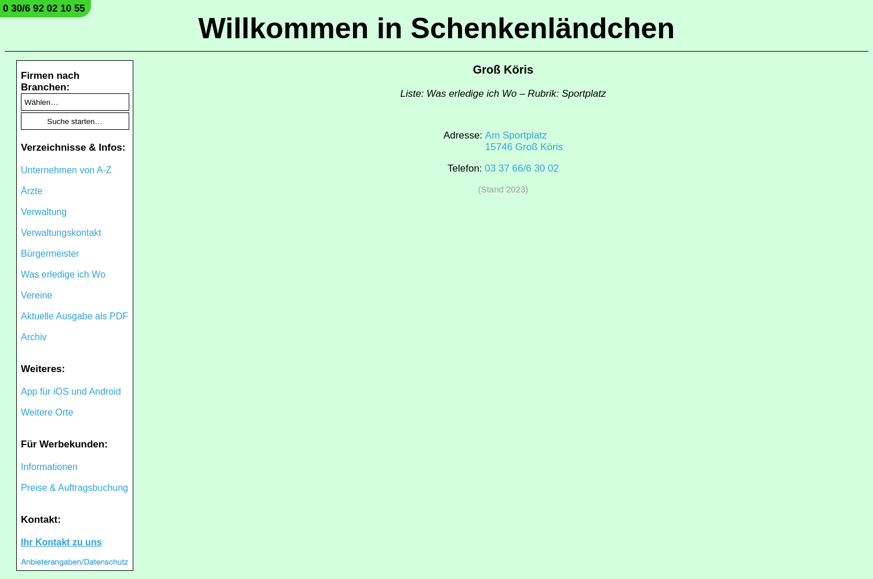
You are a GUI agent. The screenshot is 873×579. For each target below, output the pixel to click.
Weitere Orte (47, 412)
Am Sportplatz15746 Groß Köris (524, 141)
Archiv (33, 337)
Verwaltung (44, 212)
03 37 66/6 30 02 (522, 168)
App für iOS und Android (71, 391)
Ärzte (31, 191)
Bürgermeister (50, 253)
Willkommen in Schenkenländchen (436, 28)
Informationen (49, 467)
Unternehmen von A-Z (66, 170)
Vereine (36, 295)
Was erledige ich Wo (63, 274)
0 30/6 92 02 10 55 (44, 8)
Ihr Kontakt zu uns (61, 542)
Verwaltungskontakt (61, 233)
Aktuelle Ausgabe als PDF (74, 316)
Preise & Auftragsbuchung (74, 488)
